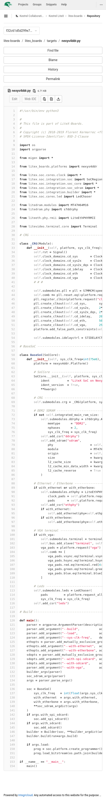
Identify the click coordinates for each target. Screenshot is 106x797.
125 (12, 642)
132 (12, 671)
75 (13, 427)
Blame (52, 60)
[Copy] (44, 99)
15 (13, 170)
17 (13, 179)
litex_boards (33, 41)
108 (12, 569)
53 (13, 333)
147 (12, 736)
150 (12, 749)
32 (13, 243)
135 (12, 684)
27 (13, 222)
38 (13, 269)
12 (13, 158)
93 (13, 504)
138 (12, 697)
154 (12, 766)
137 (12, 693)
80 (13, 449)
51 (13, 325)
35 (13, 256)
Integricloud (25, 795)
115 (12, 599)
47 (13, 307)
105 (12, 556)
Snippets (51, 4)
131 (12, 667)
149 (12, 744)
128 (12, 654)
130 (12, 663)
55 (13, 342)
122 (12, 629)
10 (13, 149)
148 (12, 740)
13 (13, 162)
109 (12, 573)
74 (13, 423)
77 (13, 436)
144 (12, 723)
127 (12, 650)
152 (12, 757)
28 (13, 226)
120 (12, 620)
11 (13, 153)
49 (13, 316)
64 (13, 380)
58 (13, 355)
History (53, 69)
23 (13, 205)
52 (13, 329)
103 (12, 547)
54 (13, 337)
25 (13, 213)
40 (13, 277)
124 (12, 637)
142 (12, 714)
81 (13, 453)
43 (13, 290)
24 (13, 209)
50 (13, 320)
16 (13, 175)
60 (13, 363)
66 (13, 389)
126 (12, 646)
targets (52, 41)
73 (13, 419)
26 (13, 218)
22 (13, 200)
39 (13, 273)
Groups (37, 4)
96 (13, 517)
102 (12, 543)
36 (13, 260)
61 (13, 367)
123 (12, 633)
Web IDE (30, 99)
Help (64, 4)
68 (13, 397)
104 (12, 552)
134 (12, 680)
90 (13, 492)
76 (13, 432)
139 (12, 701)
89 (13, 487)
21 (13, 196)
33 (13, 248)
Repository (93, 16)
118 (12, 612)
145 (12, 727)
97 (13, 522)
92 (13, 500)
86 (13, 474)
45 (13, 299)
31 (13, 239)
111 (12, 582)
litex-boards (12, 41)
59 (13, 359)
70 (13, 406)
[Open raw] (51, 99)
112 (12, 586)
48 (13, 312)
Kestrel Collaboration (29, 16)
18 (13, 183)
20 (13, 192)
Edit (14, 99)
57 (13, 350)
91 (13, 496)
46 (13, 303)
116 (12, 603)
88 (13, 483)
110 (12, 577)
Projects (23, 4)
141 (12, 710)
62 (13, 372)
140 (12, 706)
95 (13, 513)
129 (12, 659)
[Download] (58, 99)
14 (13, 166)
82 (13, 457)
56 (13, 346)
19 (13, 188)
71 (13, 410)
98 (13, 526)
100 (12, 534)
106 (12, 560)
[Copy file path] (34, 91)
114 (12, 594)
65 (13, 385)
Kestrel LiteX (56, 16)
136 (12, 689)
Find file (53, 50)
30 (13, 235)
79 (13, 445)
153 (12, 761)
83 (13, 462)
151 (12, 753)
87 (13, 479)
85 (13, 470)
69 (13, 402)
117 (12, 607)
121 (12, 624)
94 (13, 509)
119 (12, 616)
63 (13, 376)
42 (13, 286)
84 (13, 466)
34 (13, 252)
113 (12, 590)
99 (13, 530)
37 (13, 265)
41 (13, 282)
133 (12, 676)
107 (12, 564)
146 (12, 731)
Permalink (53, 79)
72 (13, 415)
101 (12, 539)
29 (13, 230)
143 (12, 719)
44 (13, 295)
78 (13, 440)
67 (13, 393)
